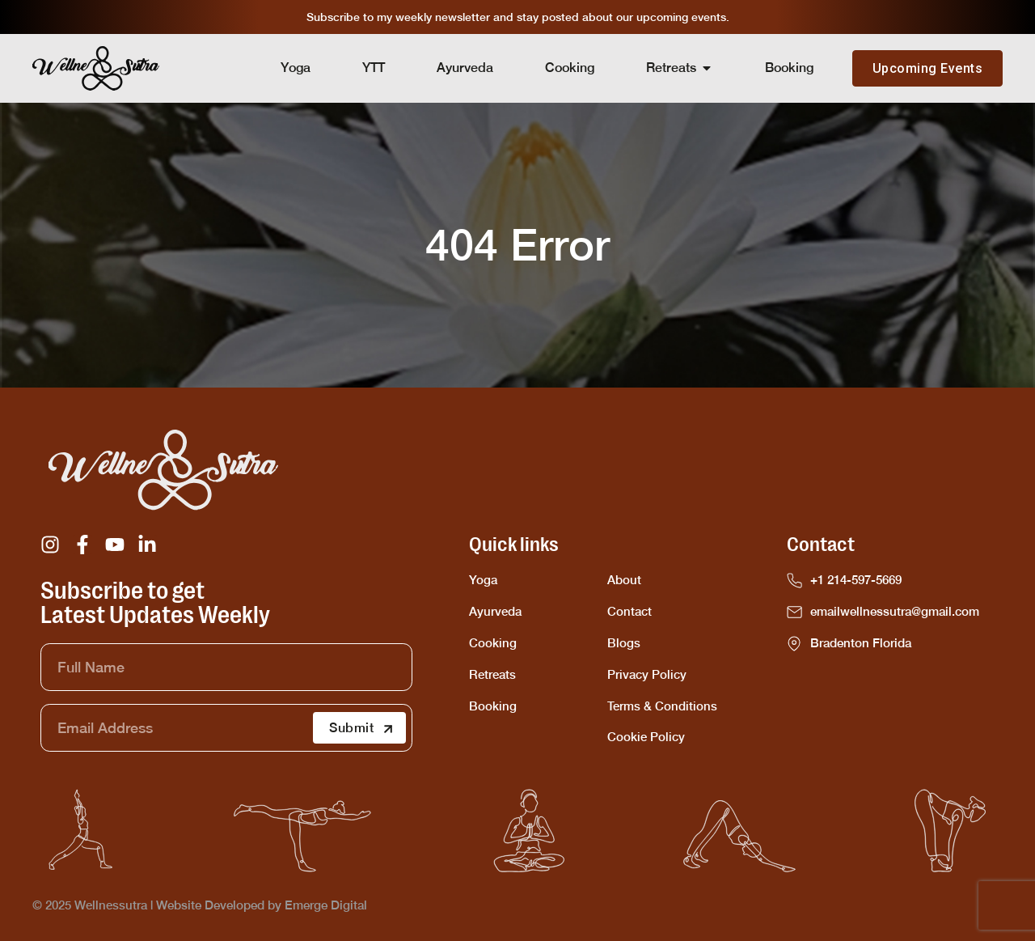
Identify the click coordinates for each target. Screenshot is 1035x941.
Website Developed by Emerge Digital (261, 905)
